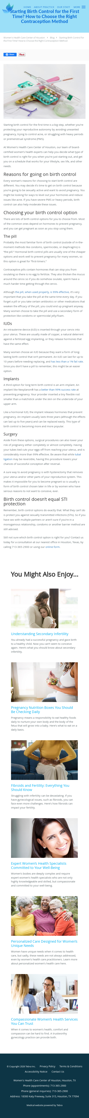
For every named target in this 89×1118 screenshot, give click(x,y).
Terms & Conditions (70, 1066)
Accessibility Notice (36, 1071)
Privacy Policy (47, 1066)
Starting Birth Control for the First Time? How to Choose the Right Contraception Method (43, 39)
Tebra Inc (30, 1066)
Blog (52, 37)
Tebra (59, 1105)
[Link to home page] (8, 8)
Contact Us (58, 1071)
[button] (84, 7)
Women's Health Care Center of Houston (24, 37)
